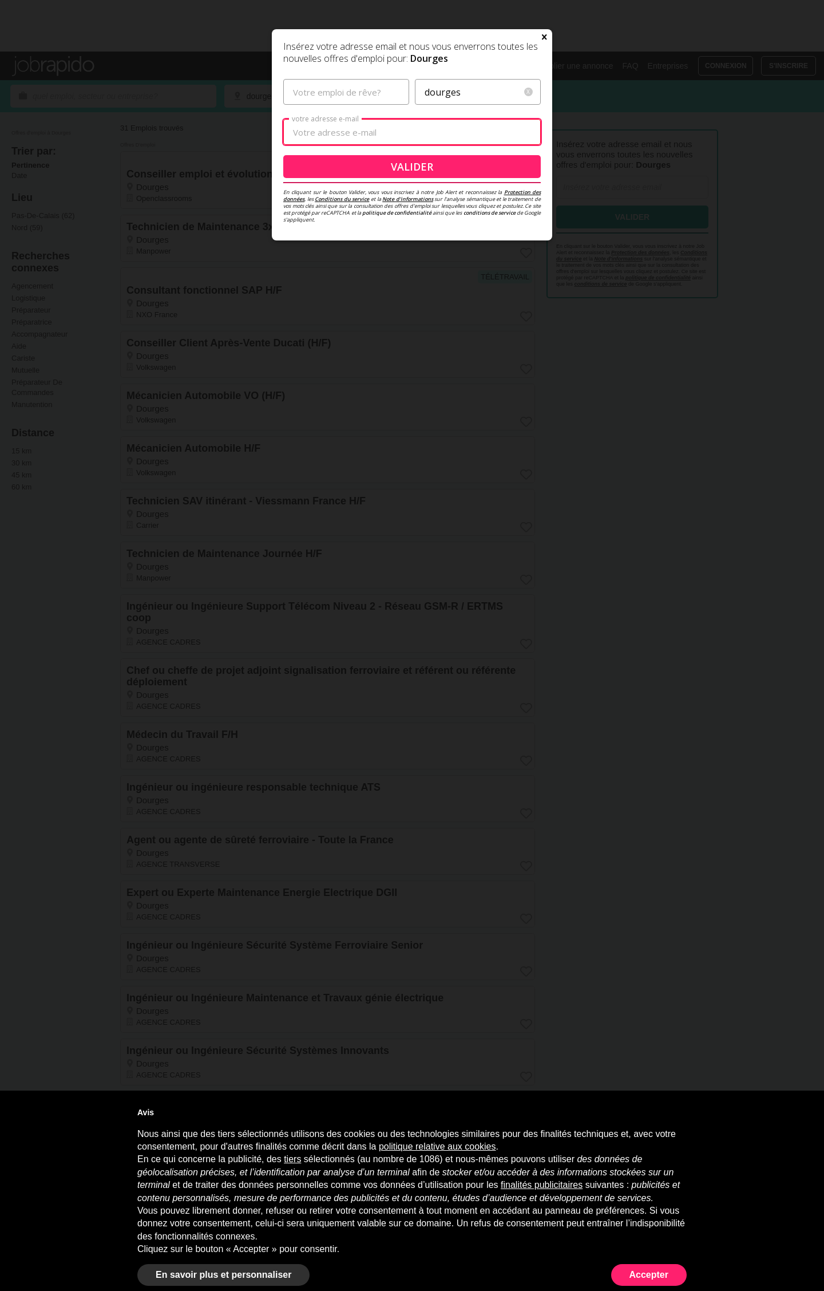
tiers (292, 1159)
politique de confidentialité (396, 315)
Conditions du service (342, 301)
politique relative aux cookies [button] (437, 1146)
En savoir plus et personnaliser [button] (223, 1275)
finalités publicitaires (542, 1185)
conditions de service (490, 315)
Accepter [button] (648, 1275)
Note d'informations (407, 301)
